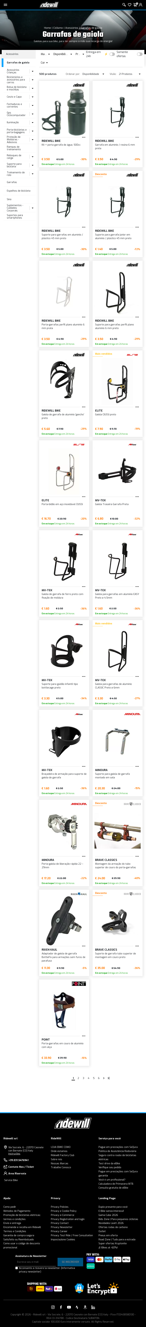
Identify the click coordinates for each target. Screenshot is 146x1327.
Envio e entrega (12, 1223)
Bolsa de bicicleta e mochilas (16, 88)
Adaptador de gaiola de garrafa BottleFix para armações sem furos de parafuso (63, 957)
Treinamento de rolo (16, 174)
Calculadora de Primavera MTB (116, 1183)
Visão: (113, 74)
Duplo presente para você (113, 1207)
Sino (9, 199)
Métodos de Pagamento (16, 1211)
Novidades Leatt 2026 (111, 1223)
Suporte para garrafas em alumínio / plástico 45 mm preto (62, 236)
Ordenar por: (73, 74)
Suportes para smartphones (15, 216)
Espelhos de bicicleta (18, 190)
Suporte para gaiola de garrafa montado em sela (112, 775)
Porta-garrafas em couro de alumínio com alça (63, 1045)
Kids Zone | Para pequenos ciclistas (118, 1219)
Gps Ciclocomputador (16, 114)
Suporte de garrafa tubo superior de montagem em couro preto (115, 955)
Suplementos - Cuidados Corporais (15, 208)
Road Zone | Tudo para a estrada (117, 1239)
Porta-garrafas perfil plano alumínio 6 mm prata (63, 326)
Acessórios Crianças (13, 71)
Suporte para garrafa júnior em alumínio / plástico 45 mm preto (113, 236)
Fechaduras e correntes (14, 105)
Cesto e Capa (14, 96)
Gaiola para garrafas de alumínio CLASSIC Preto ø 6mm (113, 685)
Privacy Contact (60, 1223)
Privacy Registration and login (68, 1219)
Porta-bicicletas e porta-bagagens (17, 131)
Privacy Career (59, 1231)
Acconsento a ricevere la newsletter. (47, 1269)
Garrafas (12, 182)
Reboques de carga (14, 157)
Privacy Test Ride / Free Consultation (72, 1235)
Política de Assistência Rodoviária (117, 1151)
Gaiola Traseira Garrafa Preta (112, 504)
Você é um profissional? (112, 1179)
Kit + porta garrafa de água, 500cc (61, 144)
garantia (103, 1175)
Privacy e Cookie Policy (64, 1211)
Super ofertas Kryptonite (113, 1243)
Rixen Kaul (49, 949)
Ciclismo (58, 28)
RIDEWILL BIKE (51, 141)
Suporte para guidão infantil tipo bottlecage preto (60, 685)
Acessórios (71, 28)
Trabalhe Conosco (61, 1167)
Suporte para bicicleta (14, 165)
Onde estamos (59, 1151)
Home (47, 28)
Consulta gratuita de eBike (113, 1187)
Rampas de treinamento (14, 148)
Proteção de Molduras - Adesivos (13, 139)
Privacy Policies (59, 1207)
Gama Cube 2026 (108, 1215)
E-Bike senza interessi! (111, 1211)
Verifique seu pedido (110, 1167)
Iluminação (13, 122)
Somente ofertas (122, 54)
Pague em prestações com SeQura (118, 1147)
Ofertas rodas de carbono (113, 1227)
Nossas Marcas (59, 1163)
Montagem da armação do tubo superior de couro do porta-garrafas (115, 865)
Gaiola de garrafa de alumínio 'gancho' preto (63, 416)
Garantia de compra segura (18, 1235)
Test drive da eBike (109, 1163)
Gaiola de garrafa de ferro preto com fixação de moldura (62, 596)
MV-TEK (100, 500)
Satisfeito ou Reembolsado (18, 1239)
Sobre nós (56, 1159)
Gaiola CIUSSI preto (105, 414)
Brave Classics (106, 860)
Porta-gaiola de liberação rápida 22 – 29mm (62, 865)
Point (46, 1039)
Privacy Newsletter (62, 1227)
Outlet (102, 1231)
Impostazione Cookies (63, 1239)
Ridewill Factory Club (62, 1155)
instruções (14, 1153)
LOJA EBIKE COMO (61, 1147)
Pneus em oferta (108, 1235)
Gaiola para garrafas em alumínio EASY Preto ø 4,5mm (117, 596)
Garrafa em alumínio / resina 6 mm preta (115, 146)
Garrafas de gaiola (91, 28)
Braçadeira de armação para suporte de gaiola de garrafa (64, 775)
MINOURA (101, 770)
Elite (99, 410)
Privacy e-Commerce (62, 1215)
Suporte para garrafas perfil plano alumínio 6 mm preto (114, 326)
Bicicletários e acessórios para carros (16, 80)
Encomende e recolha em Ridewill (22, 1227)
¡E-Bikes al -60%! (108, 1247)
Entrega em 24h (93, 54)
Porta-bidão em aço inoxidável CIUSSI (62, 504)
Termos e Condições (14, 1231)
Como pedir (9, 1207)
